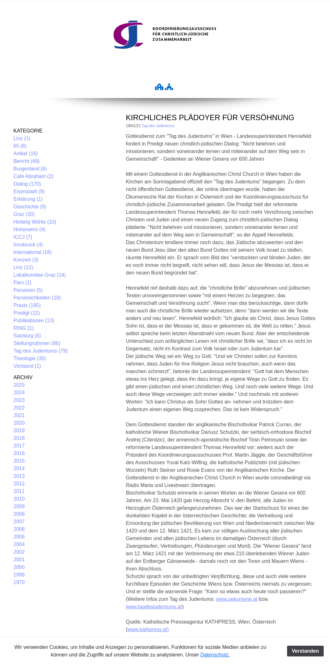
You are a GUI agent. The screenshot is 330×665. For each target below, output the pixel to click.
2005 (19, 536)
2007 (19, 521)
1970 (19, 582)
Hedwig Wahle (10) (35, 222)
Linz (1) (22, 138)
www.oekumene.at (236, 599)
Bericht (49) (27, 161)
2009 (19, 506)
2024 (19, 392)
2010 (19, 499)
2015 (19, 461)
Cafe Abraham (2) (33, 176)
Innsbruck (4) (28, 244)
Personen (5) (28, 290)
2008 (19, 514)
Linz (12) (23, 267)
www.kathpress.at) (148, 629)
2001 (19, 559)
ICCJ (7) (23, 237)
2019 (19, 430)
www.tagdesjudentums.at (154, 606)
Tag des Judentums (157, 126)
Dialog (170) (27, 184)
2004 (19, 544)
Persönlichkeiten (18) (37, 297)
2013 (19, 476)
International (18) (33, 252)
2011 (19, 491)
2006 (19, 529)
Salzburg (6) (27, 335)
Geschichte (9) (30, 206)
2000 (19, 567)
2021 (19, 415)
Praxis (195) (27, 305)
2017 (19, 445)
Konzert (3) (26, 259)
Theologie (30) (30, 358)
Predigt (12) (27, 313)
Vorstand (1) (27, 366)
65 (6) (20, 146)
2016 (19, 453)
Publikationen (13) (34, 320)
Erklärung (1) (28, 199)
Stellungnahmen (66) (37, 343)
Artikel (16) (26, 153)
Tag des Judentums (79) (41, 351)
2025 (19, 385)
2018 (19, 438)
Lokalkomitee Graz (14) (40, 275)
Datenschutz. (215, 654)
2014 (19, 468)
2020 (19, 423)
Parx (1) (23, 282)
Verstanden (305, 651)
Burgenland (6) (30, 168)
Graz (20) (24, 214)
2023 (19, 400)
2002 (19, 552)
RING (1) (24, 328)
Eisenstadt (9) (29, 191)
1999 (19, 574)
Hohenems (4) (29, 229)
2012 (19, 483)
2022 (19, 407)
